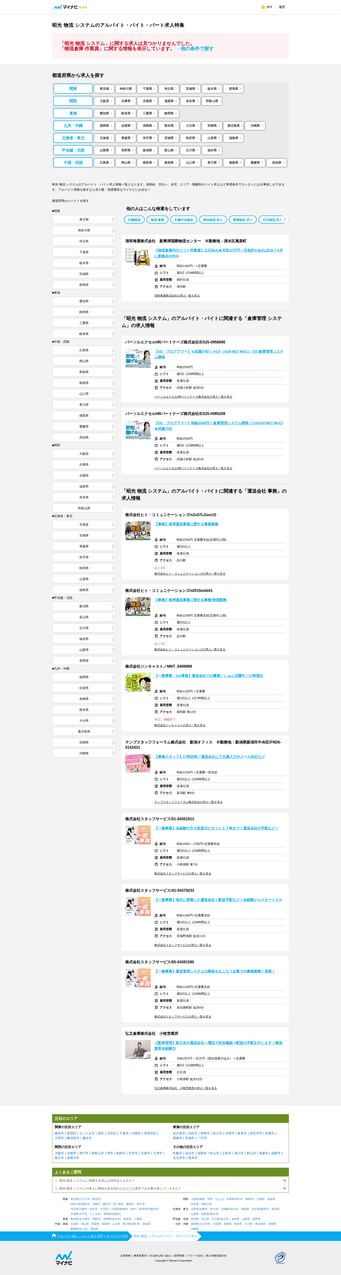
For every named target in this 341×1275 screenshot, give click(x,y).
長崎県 (147, 125)
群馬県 (233, 88)
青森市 (263, 1153)
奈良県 (190, 101)
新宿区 (71, 1133)
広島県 (104, 162)
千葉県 (147, 88)
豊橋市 (177, 1138)
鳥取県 (147, 162)
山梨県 (104, 150)
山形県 (212, 138)
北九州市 (179, 1158)
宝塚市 (145, 1153)
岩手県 (147, 138)
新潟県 (147, 150)
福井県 (212, 150)
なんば (219, 1199)
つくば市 (95, 1214)
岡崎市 (96, 1219)
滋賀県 (169, 101)
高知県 (276, 162)
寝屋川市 (73, 1158)
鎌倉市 (130, 1204)
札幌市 (177, 1153)
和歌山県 (212, 101)
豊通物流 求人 (242, 220)
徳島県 (233, 162)
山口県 (190, 162)
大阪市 (59, 1153)
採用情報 (179, 1255)
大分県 (190, 125)
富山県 (169, 150)
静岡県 (169, 113)
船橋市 (124, 1209)
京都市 (71, 1153)
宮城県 (169, 138)
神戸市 (84, 1153)
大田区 (59, 1138)
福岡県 (104, 125)
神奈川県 (126, 88)
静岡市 (205, 1133)
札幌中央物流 (184, 220)
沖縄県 (255, 125)
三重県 (147, 113)
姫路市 (121, 1153)
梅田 (202, 1199)
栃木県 (212, 88)
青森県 (125, 138)
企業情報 (125, 1255)
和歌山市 (98, 1153)
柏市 (133, 1209)
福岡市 (202, 1153)
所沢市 (94, 1209)
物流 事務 (157, 220)
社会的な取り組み (160, 1255)
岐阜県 (125, 113)
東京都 (104, 88)
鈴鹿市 (269, 1133)
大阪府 (104, 101)
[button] (285, 219)
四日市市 (256, 1133)
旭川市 (239, 1153)
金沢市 (224, 1219)
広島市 (226, 1153)
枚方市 (59, 1158)
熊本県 (169, 125)
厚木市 (140, 1204)
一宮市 (202, 1138)
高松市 (135, 1224)
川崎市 (136, 1133)
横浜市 (59, 1133)
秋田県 (190, 138)
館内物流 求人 (213, 220)
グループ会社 (195, 1255)
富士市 (217, 1133)
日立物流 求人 (272, 220)
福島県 (233, 138)
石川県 (190, 150)
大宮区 (104, 1209)
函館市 (276, 1153)
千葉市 (124, 1133)
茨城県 (190, 88)
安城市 (189, 1138)
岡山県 (125, 162)
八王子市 (84, 1199)
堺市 (110, 1153)
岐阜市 (242, 1133)
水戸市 (83, 1214)
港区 (101, 1133)
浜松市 (192, 1133)
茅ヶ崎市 (118, 1204)
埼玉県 (169, 88)
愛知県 (104, 113)
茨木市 (133, 1153)
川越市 (83, 1209)
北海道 (104, 138)
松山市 (214, 1153)
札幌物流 (134, 220)
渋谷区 (111, 1133)
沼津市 (229, 1133)
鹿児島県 (233, 125)
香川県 (212, 162)
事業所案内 (140, 1255)
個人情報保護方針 (216, 1255)
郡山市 (251, 1153)
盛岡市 (264, 1209)
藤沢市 (107, 1204)
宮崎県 (212, 125)
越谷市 (87, 1138)
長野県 (125, 150)
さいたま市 (87, 1133)
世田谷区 (150, 1133)
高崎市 (116, 1214)
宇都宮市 (153, 1209)
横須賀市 (73, 1138)
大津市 (157, 1153)
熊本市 (192, 1158)
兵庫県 (125, 101)
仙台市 (189, 1153)
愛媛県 (255, 162)
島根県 (169, 162)
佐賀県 (125, 125)
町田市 (96, 1199)
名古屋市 (179, 1133)
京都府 (147, 101)
